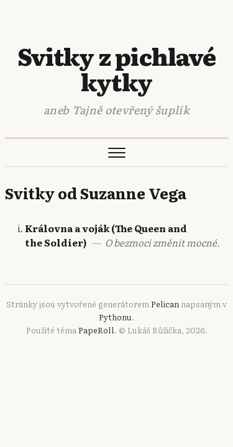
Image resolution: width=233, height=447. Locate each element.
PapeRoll (96, 330)
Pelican (165, 304)
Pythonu (115, 317)
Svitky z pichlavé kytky (116, 68)
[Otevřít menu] (116, 152)
